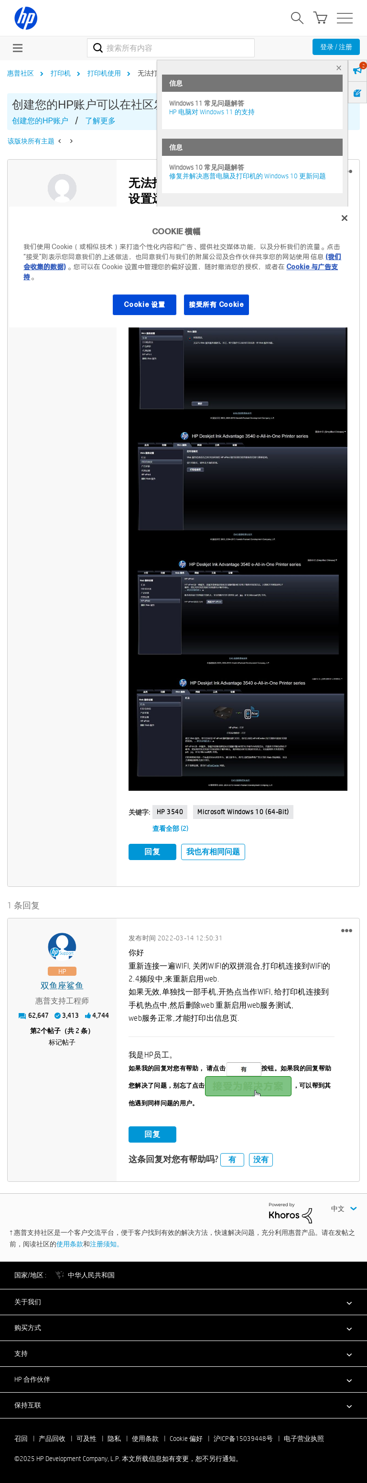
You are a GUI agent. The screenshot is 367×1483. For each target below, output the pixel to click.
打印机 (61, 73)
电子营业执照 (304, 1438)
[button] (238, 371)
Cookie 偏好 (186, 1438)
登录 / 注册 (336, 47)
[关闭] (344, 218)
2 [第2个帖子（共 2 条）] (39, 1030)
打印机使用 (104, 73)
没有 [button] (261, 1160)
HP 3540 (170, 811)
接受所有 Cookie (216, 304)
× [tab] (339, 67)
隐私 (114, 1438)
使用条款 (69, 1244)
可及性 (86, 1438)
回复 (152, 852)
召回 (21, 1438)
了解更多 (100, 121)
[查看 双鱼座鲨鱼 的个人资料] (62, 986)
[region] (183, 267)
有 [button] (232, 1160)
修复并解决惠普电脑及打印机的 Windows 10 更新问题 (247, 176)
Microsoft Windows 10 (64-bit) (243, 811)
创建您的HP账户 (40, 121)
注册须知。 (106, 1244)
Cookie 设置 (144, 304)
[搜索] (171, 47)
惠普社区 (20, 73)
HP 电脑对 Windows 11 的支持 (212, 112)
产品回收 (52, 1438)
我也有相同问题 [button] (213, 852)
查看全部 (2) (170, 828)
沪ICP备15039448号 (243, 1438)
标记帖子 (62, 1042)
